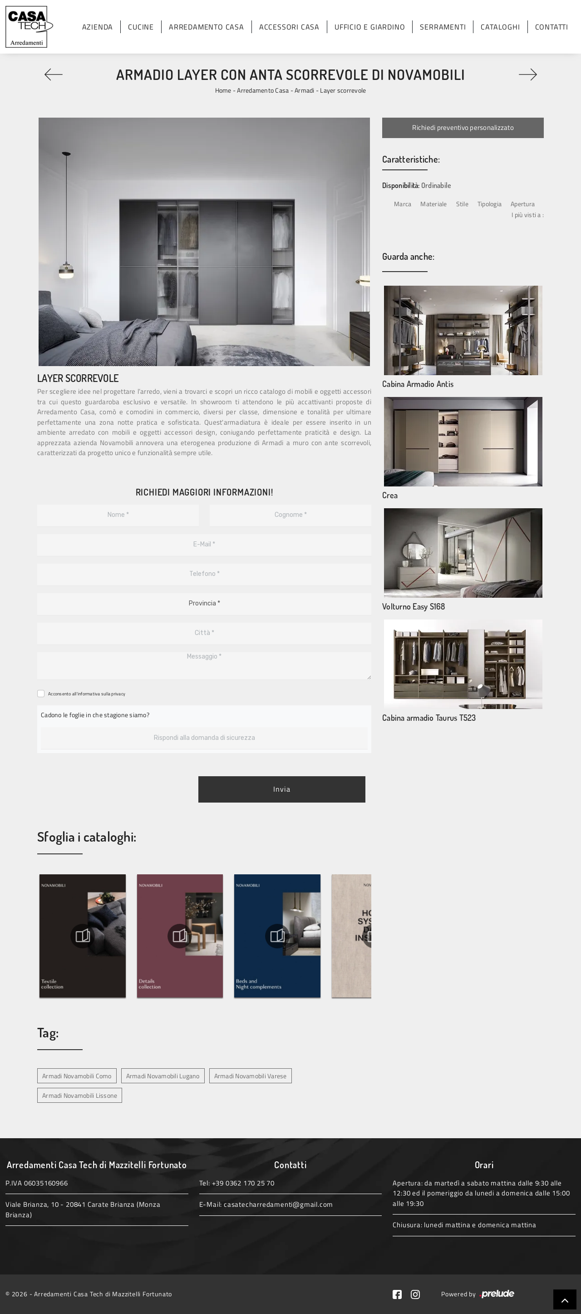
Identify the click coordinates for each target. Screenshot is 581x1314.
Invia (281, 789)
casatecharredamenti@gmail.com (278, 1204)
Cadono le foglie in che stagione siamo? (95, 714)
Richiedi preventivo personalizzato (463, 127)
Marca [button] (402, 203)
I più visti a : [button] (528, 214)
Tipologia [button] (490, 203)
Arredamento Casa (206, 26)
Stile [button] (462, 203)
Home (223, 90)
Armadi (305, 90)
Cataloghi (500, 26)
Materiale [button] (433, 203)
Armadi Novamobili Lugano (163, 1076)
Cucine (141, 26)
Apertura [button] (523, 203)
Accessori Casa (289, 26)
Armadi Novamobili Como (77, 1076)
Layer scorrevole (343, 90)
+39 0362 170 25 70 (243, 1183)
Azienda (97, 26)
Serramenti (443, 26)
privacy (118, 693)
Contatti (551, 26)
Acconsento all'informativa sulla (86, 693)
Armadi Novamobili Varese (250, 1076)
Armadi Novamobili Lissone (79, 1095)
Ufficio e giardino (370, 26)
